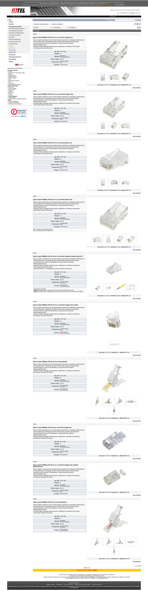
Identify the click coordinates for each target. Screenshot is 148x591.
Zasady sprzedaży (50, 585)
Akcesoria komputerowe (15, 26)
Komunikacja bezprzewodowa (17, 28)
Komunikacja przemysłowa (16, 30)
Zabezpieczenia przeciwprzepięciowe (17, 98)
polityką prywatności (106, 4)
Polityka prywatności (97, 585)
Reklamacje (59, 585)
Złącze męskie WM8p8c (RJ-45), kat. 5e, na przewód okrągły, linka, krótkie (55, 305)
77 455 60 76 (124, 13)
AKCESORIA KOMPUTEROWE (15, 68)
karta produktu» (137, 87)
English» (21, 64)
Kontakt (11, 61)
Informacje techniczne (15, 57)
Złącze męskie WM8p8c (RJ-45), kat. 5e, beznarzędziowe (50, 361)
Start (10, 19)
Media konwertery (12, 76)
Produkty (11, 24)
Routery (10, 74)
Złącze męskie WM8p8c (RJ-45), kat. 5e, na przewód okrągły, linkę (53, 94)
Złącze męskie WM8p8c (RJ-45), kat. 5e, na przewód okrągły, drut (53, 37)
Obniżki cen (12, 48)
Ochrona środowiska (68, 585)
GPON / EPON (12, 78)
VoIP (9, 79)
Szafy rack (11, 87)
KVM (9, 82)
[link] (19, 113)
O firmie (11, 21)
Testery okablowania (13, 101)
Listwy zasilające (12, 88)
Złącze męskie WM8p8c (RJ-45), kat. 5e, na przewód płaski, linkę (52, 199)
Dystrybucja (12, 54)
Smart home (11, 83)
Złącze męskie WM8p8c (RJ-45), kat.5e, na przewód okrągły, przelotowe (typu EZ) (57, 256)
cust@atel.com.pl (134, 13)
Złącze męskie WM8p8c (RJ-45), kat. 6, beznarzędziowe (50, 503)
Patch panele (11, 89)
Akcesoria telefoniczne (15, 39)
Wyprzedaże (12, 50)
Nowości (11, 45)
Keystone (10, 94)
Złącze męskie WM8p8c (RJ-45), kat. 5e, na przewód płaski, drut (52, 143)
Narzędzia (11, 37)
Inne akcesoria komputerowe (15, 104)
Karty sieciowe (11, 75)
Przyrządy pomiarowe (14, 35)
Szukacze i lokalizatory (13, 102)
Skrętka (10, 91)
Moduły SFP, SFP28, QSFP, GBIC (16, 73)
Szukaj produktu (13, 43)
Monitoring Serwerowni (14, 80)
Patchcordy (11, 92)
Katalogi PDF (12, 52)
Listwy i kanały (11, 97)
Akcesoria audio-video (15, 41)
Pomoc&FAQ (12, 59)
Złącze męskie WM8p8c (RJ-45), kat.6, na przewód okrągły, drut (52, 427)
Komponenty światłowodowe (16, 33)
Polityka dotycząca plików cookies (83, 585)
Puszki (10, 93)
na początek (138, 567)
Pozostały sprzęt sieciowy (14, 84)
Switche (10, 71)
